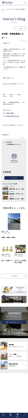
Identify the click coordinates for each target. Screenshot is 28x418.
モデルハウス (17, 415)
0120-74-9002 (10, 113)
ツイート (22, 137)
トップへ (24, 414)
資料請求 (10, 414)
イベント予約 (3, 414)
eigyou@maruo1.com (13, 116)
